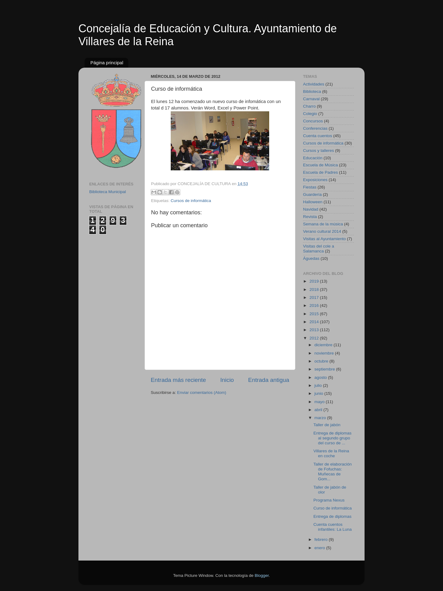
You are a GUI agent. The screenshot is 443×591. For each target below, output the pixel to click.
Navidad (310, 209)
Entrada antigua (268, 380)
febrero (321, 539)
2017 (314, 297)
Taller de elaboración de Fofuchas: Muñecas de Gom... (332, 472)
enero (320, 547)
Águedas (311, 258)
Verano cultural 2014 (322, 231)
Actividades (313, 84)
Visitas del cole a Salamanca (318, 248)
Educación (312, 158)
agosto (321, 377)
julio (318, 385)
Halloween (312, 202)
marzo (320, 417)
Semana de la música (323, 224)
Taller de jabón (327, 424)
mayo (320, 401)
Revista (310, 216)
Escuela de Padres (320, 172)
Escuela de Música (320, 165)
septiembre (325, 369)
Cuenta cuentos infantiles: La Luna (332, 527)
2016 (314, 305)
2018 (314, 289)
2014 (314, 321)
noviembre (324, 353)
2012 (314, 338)
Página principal (106, 62)
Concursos (313, 121)
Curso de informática (332, 508)
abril (318, 409)
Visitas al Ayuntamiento (324, 238)
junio (319, 393)
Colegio (310, 113)
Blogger (262, 575)
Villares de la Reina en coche (331, 453)
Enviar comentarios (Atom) (201, 392)
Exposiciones (315, 179)
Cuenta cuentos (317, 135)
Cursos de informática (191, 200)
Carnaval (311, 99)
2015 (314, 313)
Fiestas (310, 187)
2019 (314, 281)
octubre (321, 361)
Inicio (227, 380)
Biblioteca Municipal (107, 191)
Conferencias (315, 128)
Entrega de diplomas (332, 516)
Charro (309, 106)
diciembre (323, 345)
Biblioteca (312, 91)
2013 (314, 329)
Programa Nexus (329, 500)
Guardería (312, 194)
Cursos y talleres (318, 150)
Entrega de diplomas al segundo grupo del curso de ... (332, 438)
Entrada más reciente (178, 380)
